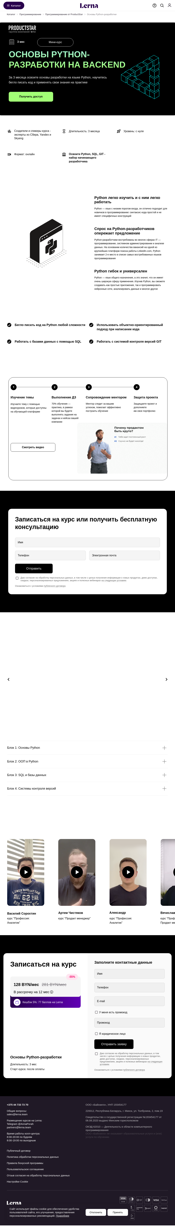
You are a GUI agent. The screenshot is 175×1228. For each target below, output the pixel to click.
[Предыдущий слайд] (8, 680)
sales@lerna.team (17, 1116)
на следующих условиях (113, 580)
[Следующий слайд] (166, 680)
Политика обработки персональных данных (33, 1159)
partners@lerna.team (19, 1129)
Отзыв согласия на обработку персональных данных (38, 1178)
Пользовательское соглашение (25, 1171)
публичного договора (55, 586)
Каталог (11, 14)
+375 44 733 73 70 (17, 1107)
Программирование (30, 14)
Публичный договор (18, 1153)
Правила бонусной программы (25, 1165)
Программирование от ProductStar (64, 14)
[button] (33, 447)
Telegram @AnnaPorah (20, 1126)
